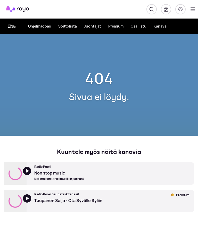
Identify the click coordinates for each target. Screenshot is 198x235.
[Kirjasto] (166, 9)
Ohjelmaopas (39, 26)
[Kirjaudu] (180, 9)
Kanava (160, 26)
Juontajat (92, 26)
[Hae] (151, 9)
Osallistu (138, 26)
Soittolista (67, 26)
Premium (115, 26)
